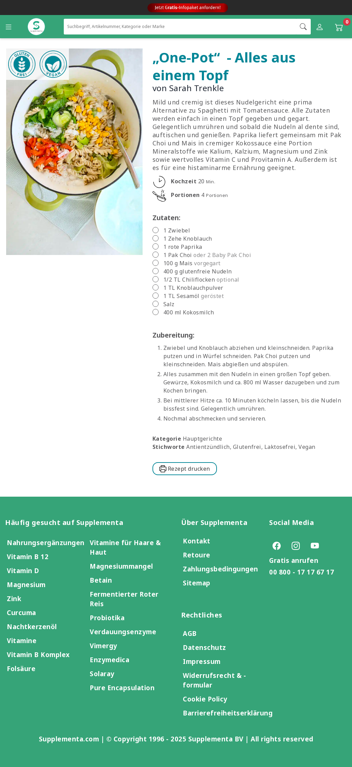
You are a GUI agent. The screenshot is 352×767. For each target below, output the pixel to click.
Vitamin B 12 (27, 556)
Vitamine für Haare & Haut (125, 547)
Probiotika (107, 617)
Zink (14, 598)
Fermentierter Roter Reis (124, 599)
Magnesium (26, 584)
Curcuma (21, 612)
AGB (190, 633)
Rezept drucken (184, 468)
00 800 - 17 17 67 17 (301, 572)
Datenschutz (204, 647)
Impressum (202, 661)
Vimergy (103, 645)
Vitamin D (23, 570)
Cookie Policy (205, 699)
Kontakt (196, 541)
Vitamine (21, 640)
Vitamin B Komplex (38, 654)
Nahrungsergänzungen (46, 542)
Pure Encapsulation (122, 687)
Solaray (102, 673)
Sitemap (196, 583)
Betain (101, 580)
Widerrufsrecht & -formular (214, 680)
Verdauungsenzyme (123, 631)
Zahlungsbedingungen (220, 569)
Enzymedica (109, 659)
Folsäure (21, 668)
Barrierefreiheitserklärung (228, 713)
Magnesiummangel (121, 566)
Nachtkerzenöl (32, 626)
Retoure (196, 555)
